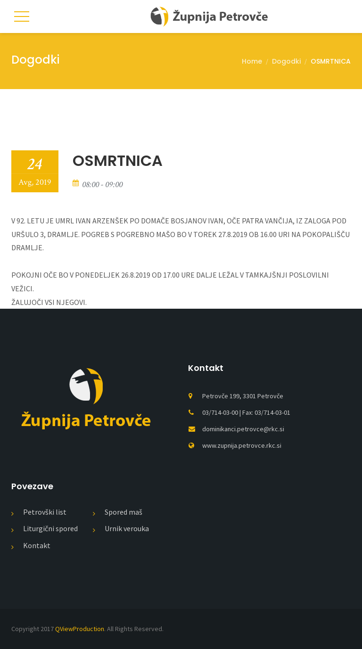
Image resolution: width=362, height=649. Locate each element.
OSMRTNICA (331, 61)
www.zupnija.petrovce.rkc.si (241, 445)
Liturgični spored (50, 528)
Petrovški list (44, 512)
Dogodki (286, 61)
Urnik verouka (127, 528)
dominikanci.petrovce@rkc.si (243, 429)
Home (252, 61)
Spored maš (123, 512)
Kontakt (36, 545)
